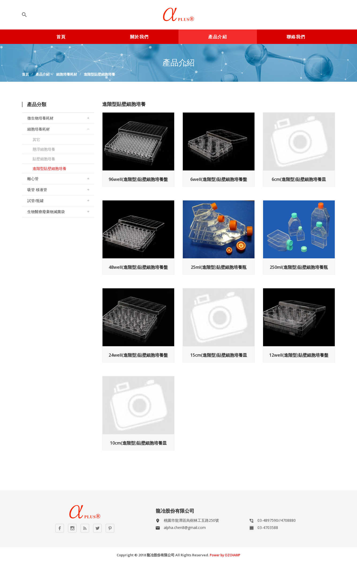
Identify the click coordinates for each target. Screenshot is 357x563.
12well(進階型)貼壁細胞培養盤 (298, 355)
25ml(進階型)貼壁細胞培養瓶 (218, 267)
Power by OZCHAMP (225, 555)
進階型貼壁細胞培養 (99, 74)
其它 (36, 139)
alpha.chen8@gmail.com (185, 527)
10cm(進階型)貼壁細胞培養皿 (138, 443)
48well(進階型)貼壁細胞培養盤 (138, 267)
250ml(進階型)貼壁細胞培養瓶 (299, 267)
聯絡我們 (296, 37)
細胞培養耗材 (66, 74)
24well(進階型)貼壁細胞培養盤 (138, 355)
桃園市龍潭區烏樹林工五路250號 (191, 520)
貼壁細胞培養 (44, 158)
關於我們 (139, 37)
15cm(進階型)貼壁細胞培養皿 (218, 355)
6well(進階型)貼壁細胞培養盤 (218, 179)
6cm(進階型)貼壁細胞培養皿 (299, 179)
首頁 (61, 37)
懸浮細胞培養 (44, 149)
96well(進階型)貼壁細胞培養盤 (138, 179)
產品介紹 (217, 37)
